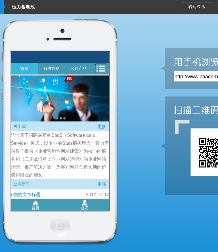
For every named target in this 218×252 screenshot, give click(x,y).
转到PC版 (196, 7)
